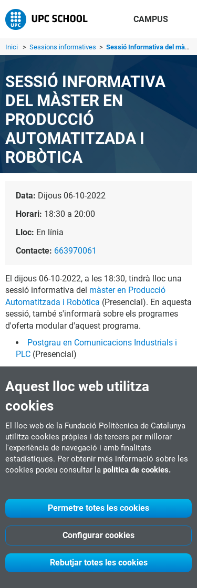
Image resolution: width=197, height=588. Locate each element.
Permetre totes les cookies (98, 508)
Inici (11, 47)
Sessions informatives (63, 47)
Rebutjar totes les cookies (99, 563)
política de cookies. (137, 470)
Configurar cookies (98, 535)
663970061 (75, 251)
